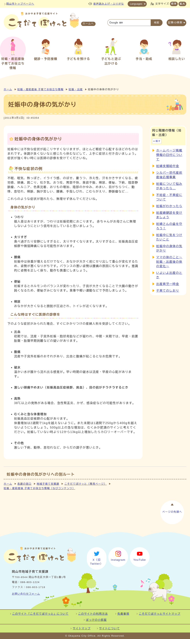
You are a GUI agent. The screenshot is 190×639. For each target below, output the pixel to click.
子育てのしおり (167, 290)
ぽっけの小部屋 (96, 619)
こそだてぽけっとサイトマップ (159, 613)
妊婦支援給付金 (167, 166)
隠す (158, 141)
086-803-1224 (30, 582)
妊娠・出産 (76, 89)
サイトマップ (82, 628)
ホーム (8, 89)
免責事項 (123, 613)
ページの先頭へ (172, 511)
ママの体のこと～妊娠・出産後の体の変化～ (169, 262)
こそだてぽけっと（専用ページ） (85, 483)
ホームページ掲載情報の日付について (169, 155)
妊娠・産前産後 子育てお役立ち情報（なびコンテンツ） (39, 488)
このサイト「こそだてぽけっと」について (40, 613)
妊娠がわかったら (169, 206)
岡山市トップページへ (20, 3)
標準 (174, 3)
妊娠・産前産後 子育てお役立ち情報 (40, 89)
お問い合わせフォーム (26, 593)
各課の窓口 (24, 483)
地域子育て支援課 (48, 483)
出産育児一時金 (167, 284)
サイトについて (109, 628)
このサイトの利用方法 (93, 613)
